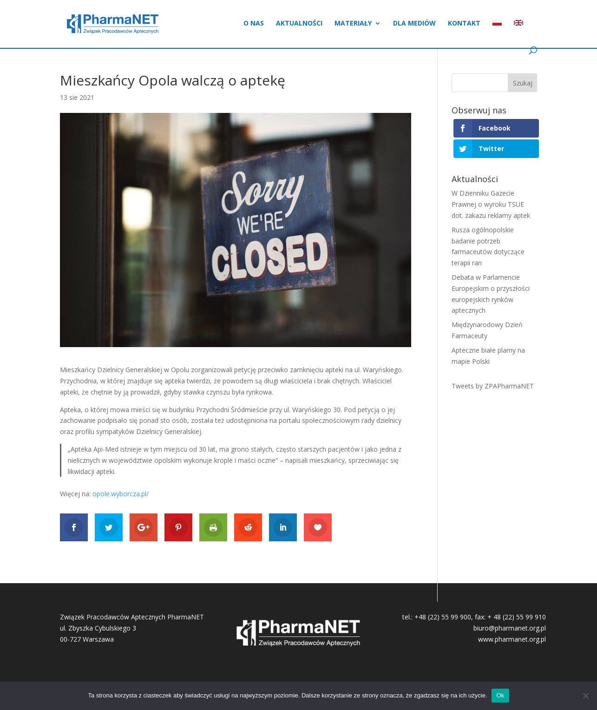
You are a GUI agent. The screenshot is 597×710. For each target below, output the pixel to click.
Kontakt (464, 23)
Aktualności (299, 23)
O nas (253, 23)
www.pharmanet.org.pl (512, 639)
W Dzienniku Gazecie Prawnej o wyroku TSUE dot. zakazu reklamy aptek (491, 204)
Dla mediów (414, 23)
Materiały (353, 23)
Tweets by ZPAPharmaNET (493, 385)
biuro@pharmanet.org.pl (509, 628)
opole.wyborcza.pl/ (120, 493)
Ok (500, 695)
